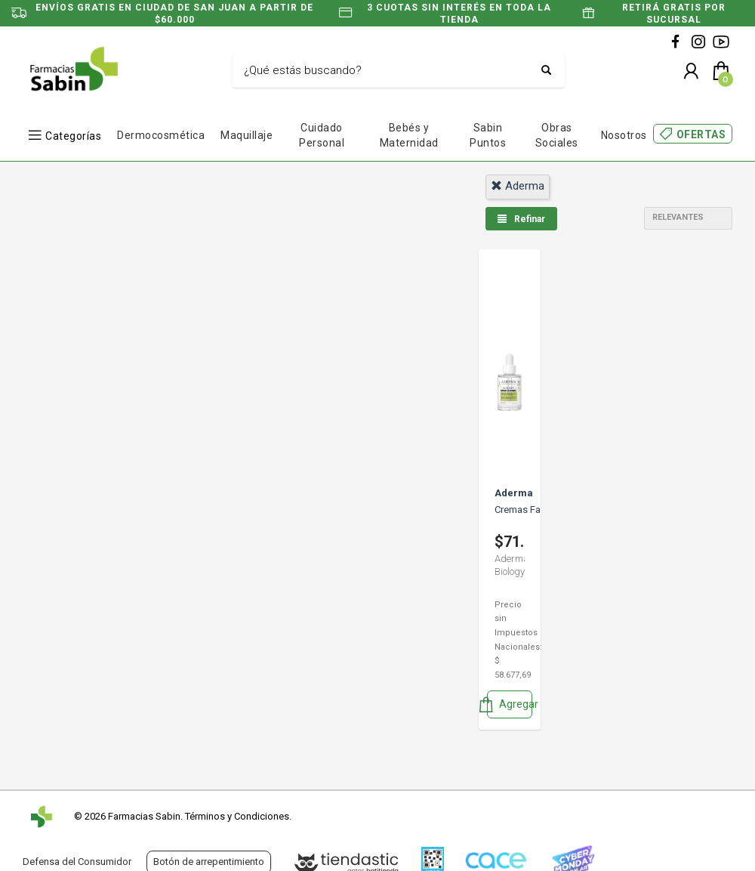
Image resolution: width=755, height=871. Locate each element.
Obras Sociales (556, 135)
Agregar (509, 704)
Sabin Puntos (488, 135)
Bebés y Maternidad (409, 135)
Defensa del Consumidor (77, 861)
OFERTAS (701, 134)
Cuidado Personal (321, 135)
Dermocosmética (161, 135)
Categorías (73, 135)
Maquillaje (246, 135)
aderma (517, 186)
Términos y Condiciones (237, 816)
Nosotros (624, 135)
